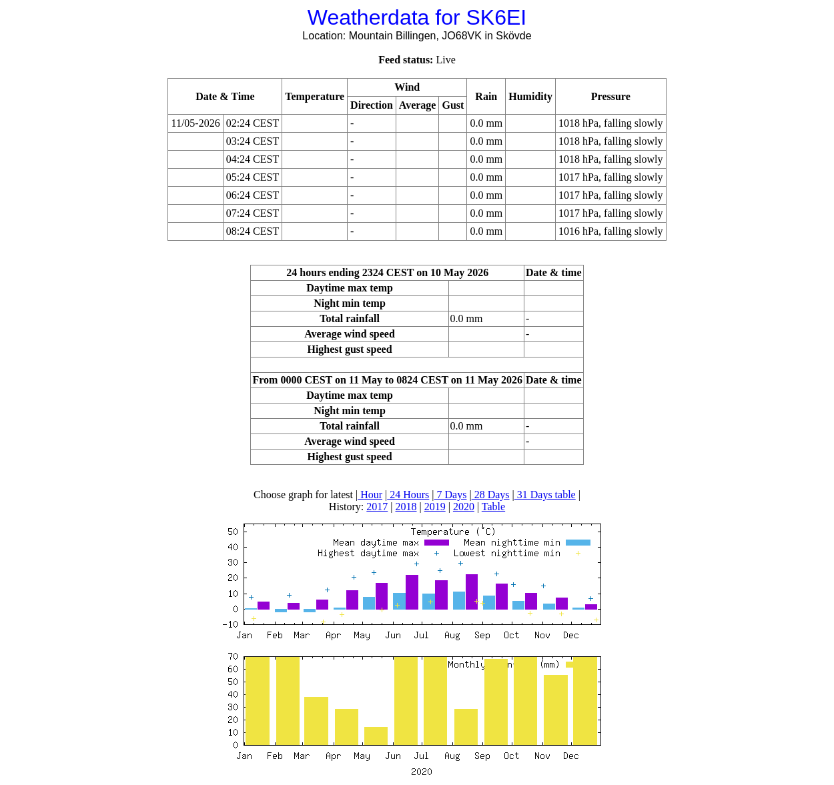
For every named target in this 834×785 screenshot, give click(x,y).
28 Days (491, 494)
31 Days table (545, 494)
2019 (435, 506)
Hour (370, 494)
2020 (463, 506)
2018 (406, 506)
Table (493, 506)
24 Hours (408, 494)
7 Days (450, 494)
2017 (377, 506)
